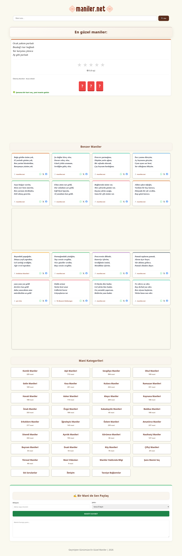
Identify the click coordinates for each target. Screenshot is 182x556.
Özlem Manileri (111, 421)
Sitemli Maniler (30, 434)
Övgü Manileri (70, 409)
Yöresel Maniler (30, 460)
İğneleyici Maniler (71, 421)
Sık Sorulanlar (30, 472)
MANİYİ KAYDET (91, 514)
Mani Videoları (70, 460)
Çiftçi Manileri (152, 447)
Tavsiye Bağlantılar (111, 472)
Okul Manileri (152, 370)
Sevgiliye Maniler (111, 370)
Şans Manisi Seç (152, 460)
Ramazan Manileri (152, 383)
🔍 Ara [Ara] (163, 18)
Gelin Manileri (30, 383)
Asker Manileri (70, 396)
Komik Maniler (30, 370)
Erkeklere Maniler (30, 421)
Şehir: (94, 502)
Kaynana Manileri (152, 396)
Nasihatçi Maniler (152, 434)
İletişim (71, 472)
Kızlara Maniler (111, 383)
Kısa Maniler (70, 383)
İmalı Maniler (30, 409)
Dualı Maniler (70, 447)
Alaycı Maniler (111, 396)
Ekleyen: (16, 503)
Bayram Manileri (30, 447)
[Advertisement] (91, 118)
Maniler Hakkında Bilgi (111, 460)
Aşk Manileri (70, 370)
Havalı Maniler (30, 396)
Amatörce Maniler (152, 421)
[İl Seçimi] (130, 506)
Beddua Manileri (152, 409)
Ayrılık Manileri (70, 434)
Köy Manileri (111, 447)
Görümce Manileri (111, 434)
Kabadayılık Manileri (111, 409)
